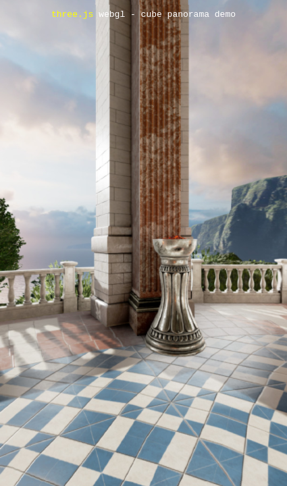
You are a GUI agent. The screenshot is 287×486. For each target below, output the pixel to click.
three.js (72, 15)
